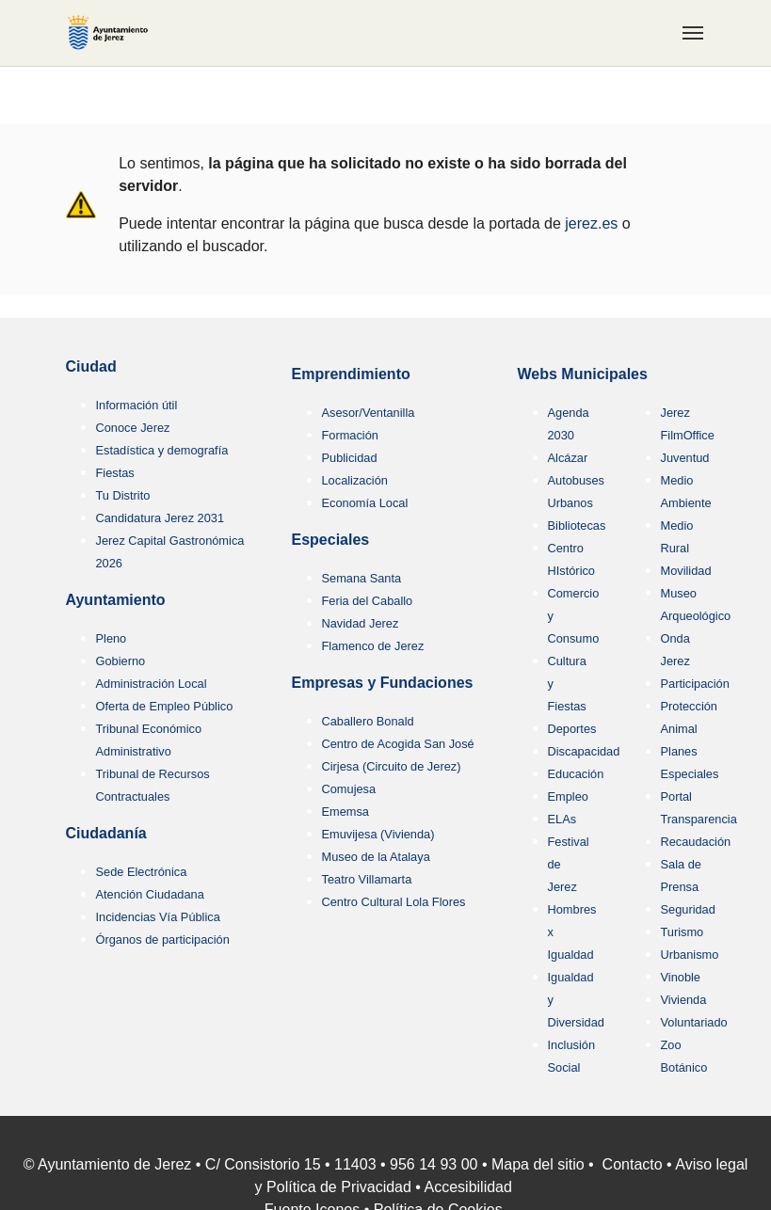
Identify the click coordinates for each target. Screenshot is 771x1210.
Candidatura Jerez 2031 (160, 518)
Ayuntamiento (116, 600)
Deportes (572, 729)
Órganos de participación (163, 939)
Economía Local (365, 503)
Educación (576, 774)
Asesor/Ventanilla (368, 413)
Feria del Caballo (367, 601)
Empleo (568, 796)
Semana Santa (362, 578)
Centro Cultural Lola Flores (394, 902)
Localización (355, 480)
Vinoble (680, 977)
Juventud (685, 458)
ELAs (562, 819)
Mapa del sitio (538, 1164)
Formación (350, 435)
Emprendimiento (351, 374)
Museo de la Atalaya (376, 857)
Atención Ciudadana (150, 894)
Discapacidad (584, 751)
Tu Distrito (123, 495)
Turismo (682, 932)
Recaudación (696, 842)
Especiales (331, 540)
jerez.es (591, 223)
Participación (695, 684)
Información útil (137, 405)
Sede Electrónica (141, 872)
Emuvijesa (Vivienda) (378, 834)
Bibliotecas (577, 525)
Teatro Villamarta (367, 879)
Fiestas (115, 473)
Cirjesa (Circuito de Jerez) (391, 766)
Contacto (632, 1164)
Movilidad (686, 571)
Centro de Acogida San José (398, 744)
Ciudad (91, 366)
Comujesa (349, 789)
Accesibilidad (468, 1187)
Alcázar (568, 458)
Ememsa (346, 811)
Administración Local (151, 684)
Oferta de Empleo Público (164, 706)
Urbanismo (690, 954)
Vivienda (684, 1000)
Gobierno (121, 661)
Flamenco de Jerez (373, 646)
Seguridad (688, 909)
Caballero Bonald (368, 721)
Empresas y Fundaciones (383, 683)
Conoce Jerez (133, 428)
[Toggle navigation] (693, 33)
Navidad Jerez (360, 623)
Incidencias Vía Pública (158, 917)
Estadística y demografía (162, 450)
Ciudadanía (106, 833)
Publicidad (349, 458)
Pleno (111, 638)
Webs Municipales (583, 374)
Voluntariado (694, 1022)
